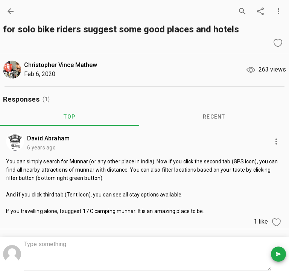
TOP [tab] (69, 117)
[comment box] (147, 255)
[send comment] (278, 254)
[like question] (277, 43)
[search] (242, 11)
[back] (11, 11)
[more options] (278, 11)
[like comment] (276, 222)
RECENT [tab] (214, 117)
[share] (260, 11)
